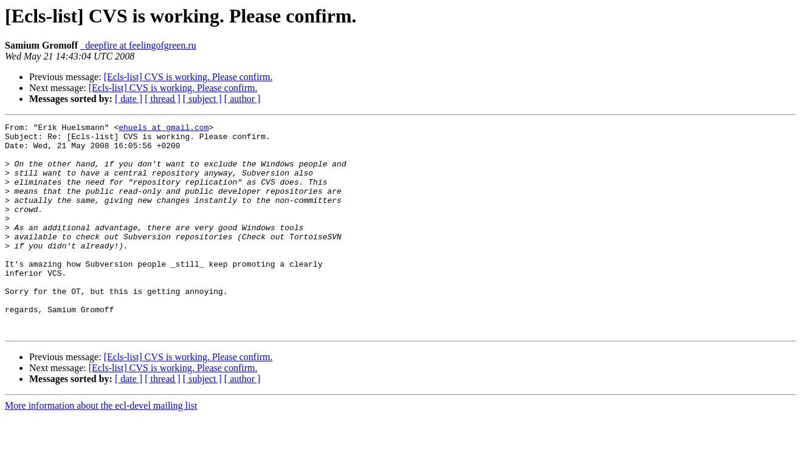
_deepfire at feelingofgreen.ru (138, 45)
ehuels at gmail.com (163, 128)
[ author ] (242, 99)
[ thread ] (162, 99)
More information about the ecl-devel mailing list (101, 447)
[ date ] (128, 99)
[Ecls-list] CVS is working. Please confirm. (188, 77)
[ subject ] (202, 99)
